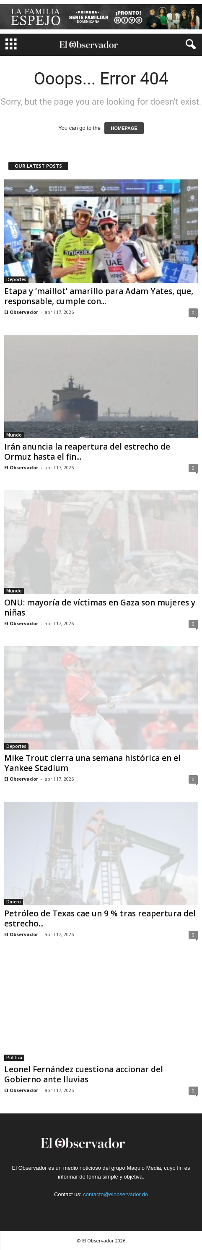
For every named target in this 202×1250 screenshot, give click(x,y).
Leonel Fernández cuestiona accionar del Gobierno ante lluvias (83, 1074)
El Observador (21, 312)
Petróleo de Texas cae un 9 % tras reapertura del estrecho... (100, 918)
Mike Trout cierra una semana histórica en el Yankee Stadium (92, 763)
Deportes (16, 279)
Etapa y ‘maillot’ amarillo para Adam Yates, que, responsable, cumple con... (98, 296)
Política (14, 1058)
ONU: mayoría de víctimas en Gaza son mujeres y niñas (99, 607)
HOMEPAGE (124, 128)
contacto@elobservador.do (115, 1194)
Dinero (13, 902)
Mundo (14, 435)
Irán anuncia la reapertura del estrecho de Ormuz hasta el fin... (87, 451)
